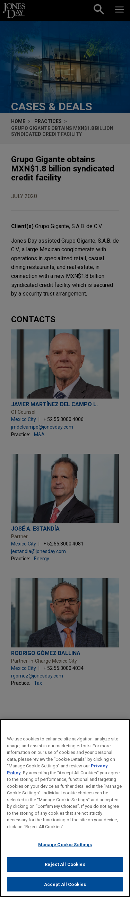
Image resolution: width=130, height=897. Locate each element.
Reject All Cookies (65, 871)
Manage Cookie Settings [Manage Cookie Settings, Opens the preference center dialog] (65, 851)
